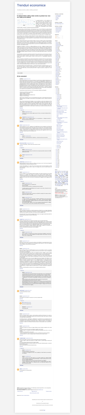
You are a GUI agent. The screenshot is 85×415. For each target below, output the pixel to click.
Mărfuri (62, 179)
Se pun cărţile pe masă (60, 141)
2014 (57, 158)
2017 (57, 154)
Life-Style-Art (63, 178)
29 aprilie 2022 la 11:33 (25, 172)
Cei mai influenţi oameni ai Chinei (61, 112)
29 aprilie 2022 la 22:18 (28, 111)
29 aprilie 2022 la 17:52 (28, 183)
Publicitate (57, 73)
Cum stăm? (58, 137)
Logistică (57, 82)
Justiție (56, 178)
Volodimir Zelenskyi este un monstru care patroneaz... (62, 118)
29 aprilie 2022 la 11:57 (27, 219)
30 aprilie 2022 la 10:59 (27, 302)
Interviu (57, 81)
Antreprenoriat (58, 76)
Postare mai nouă (20, 391)
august (58, 99)
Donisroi (23, 154)
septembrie (58, 98)
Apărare (57, 75)
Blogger (44, 410)
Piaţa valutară (58, 51)
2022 (57, 93)
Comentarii (58, 37)
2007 (57, 167)
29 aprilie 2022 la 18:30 (28, 192)
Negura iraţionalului (60, 125)
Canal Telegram (58, 16)
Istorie (57, 64)
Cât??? (57, 116)
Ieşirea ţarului (59, 128)
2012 (57, 160)
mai (57, 103)
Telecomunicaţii (59, 184)
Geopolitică (57, 44)
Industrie (57, 56)
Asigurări (56, 172)
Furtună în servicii (59, 142)
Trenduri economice (31, 5)
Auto (56, 61)
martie (58, 145)
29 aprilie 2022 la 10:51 (30, 143)
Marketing (57, 74)
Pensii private (58, 71)
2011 (57, 162)
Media (57, 65)
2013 (57, 159)
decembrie (58, 94)
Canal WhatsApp (58, 15)
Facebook (57, 18)
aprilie (58, 104)
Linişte (57, 115)
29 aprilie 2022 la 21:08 (28, 272)
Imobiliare (57, 57)
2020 (57, 150)
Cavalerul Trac (24, 117)
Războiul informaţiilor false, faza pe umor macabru (62, 106)
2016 (57, 155)
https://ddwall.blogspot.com (59, 23)
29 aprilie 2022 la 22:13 (28, 197)
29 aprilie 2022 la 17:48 (28, 232)
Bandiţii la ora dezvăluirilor (61, 136)
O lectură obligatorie (60, 113)
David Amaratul (22, 290)
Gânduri (57, 43)
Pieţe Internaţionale (59, 45)
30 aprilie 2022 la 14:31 (30, 117)
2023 (57, 92)
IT (65, 177)
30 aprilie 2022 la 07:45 (29, 338)
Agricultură (57, 62)
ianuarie (58, 147)
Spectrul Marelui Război (60, 129)
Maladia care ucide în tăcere (61, 135)
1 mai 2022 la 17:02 (28, 350)
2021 (57, 149)
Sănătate (57, 55)
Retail (57, 183)
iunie (57, 102)
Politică (57, 42)
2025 (57, 89)
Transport (57, 67)
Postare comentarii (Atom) (25, 395)
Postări (57, 36)
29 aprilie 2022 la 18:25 (28, 149)
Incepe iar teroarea (58, 29)
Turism (57, 72)
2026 (57, 88)
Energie (57, 54)
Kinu (23, 302)
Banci (56, 47)
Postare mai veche (48, 391)
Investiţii (56, 177)
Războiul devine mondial (60, 111)
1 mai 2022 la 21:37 (28, 356)
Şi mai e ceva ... (59, 124)
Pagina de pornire (34, 391)
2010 (57, 163)
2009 (57, 164)
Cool (56, 77)
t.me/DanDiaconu (40, 389)
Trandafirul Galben (22, 338)
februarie (58, 146)
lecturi (57, 63)
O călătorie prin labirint (60, 130)
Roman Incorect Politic (23, 143)
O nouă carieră (59, 143)
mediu (57, 84)
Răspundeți (21, 121)
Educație (57, 83)
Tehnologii (57, 66)
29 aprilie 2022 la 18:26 (28, 154)
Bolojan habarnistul (59, 27)
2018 (57, 153)
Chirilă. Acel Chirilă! (58, 28)
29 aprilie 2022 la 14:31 (25, 248)
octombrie (58, 97)
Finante (57, 46)
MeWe (57, 19)
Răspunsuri (22, 134)
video (56, 53)
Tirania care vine (59, 126)
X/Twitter (57, 17)
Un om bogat (59, 119)
